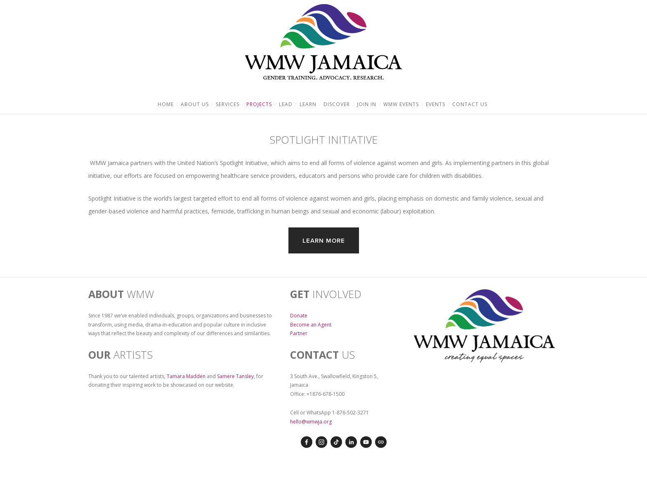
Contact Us (469, 104)
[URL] (381, 442)
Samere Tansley (235, 376)
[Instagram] (321, 442)
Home (166, 104)
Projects (259, 104)
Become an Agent (310, 324)
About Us (195, 104)
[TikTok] (336, 442)
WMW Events (401, 104)
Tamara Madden (186, 376)
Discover (337, 104)
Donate (298, 315)
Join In (366, 104)
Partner (298, 333)
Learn (308, 104)
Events (435, 104)
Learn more (323, 240)
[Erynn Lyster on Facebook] (306, 442)
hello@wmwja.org (311, 421)
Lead (286, 104)
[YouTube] (366, 442)
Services (227, 104)
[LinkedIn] (351, 442)
